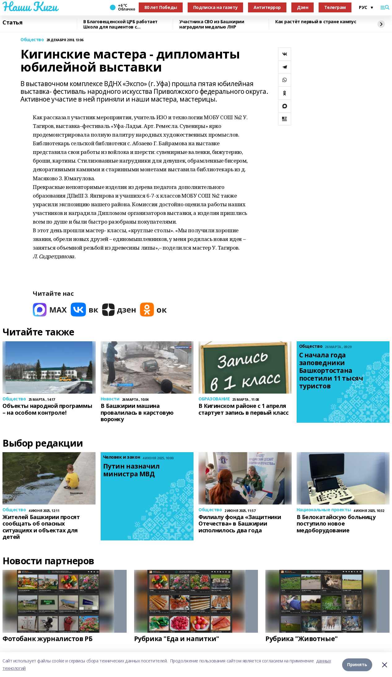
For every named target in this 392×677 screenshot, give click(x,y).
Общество (32, 39)
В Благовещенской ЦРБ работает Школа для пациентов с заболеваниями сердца (120, 24)
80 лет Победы (160, 7)
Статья (12, 22)
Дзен (302, 7)
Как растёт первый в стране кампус (315, 21)
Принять (357, 664)
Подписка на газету (215, 7)
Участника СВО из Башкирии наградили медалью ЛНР (211, 24)
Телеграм (335, 7)
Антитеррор (267, 7)
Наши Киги (29, 6)
